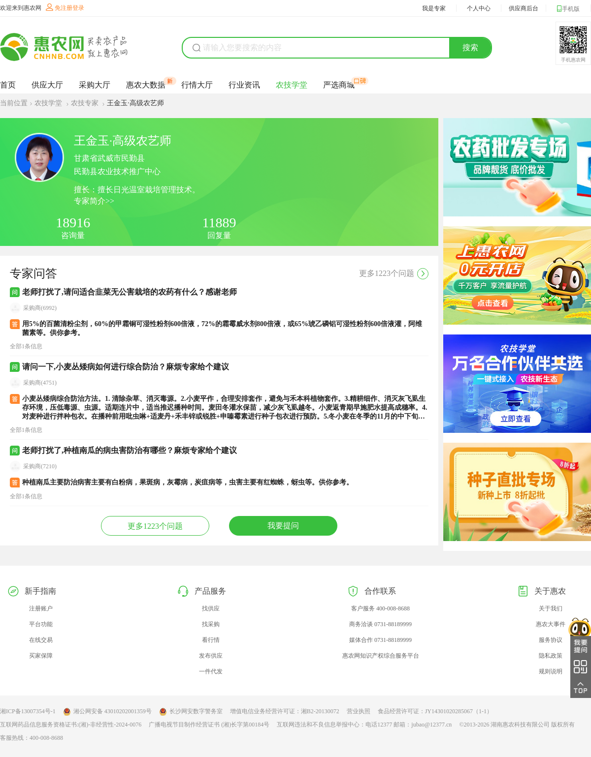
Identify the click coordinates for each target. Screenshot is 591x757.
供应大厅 (47, 85)
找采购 (211, 624)
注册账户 (41, 608)
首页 (8, 85)
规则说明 (550, 671)
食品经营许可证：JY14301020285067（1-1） (435, 711)
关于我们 (550, 608)
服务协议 (550, 639)
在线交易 (41, 639)
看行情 (211, 639)
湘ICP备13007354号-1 (28, 711)
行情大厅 (197, 85)
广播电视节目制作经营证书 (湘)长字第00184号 (209, 724)
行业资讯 (244, 85)
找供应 (211, 608)
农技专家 (85, 103)
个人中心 (479, 8)
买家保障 (41, 655)
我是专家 (434, 8)
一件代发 (211, 671)
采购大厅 (94, 85)
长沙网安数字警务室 (191, 712)
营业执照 (358, 711)
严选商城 (339, 84)
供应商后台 (523, 8)
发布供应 (211, 655)
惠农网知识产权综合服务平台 (380, 655)
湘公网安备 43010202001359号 (107, 712)
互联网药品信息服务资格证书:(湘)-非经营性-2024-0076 (70, 724)
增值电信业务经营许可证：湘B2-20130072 (284, 711)
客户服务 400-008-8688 (380, 608)
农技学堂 (291, 85)
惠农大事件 (550, 624)
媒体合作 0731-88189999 (380, 639)
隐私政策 (550, 655)
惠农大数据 (145, 84)
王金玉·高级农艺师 (135, 103)
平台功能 (41, 624)
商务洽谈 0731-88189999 (380, 624)
